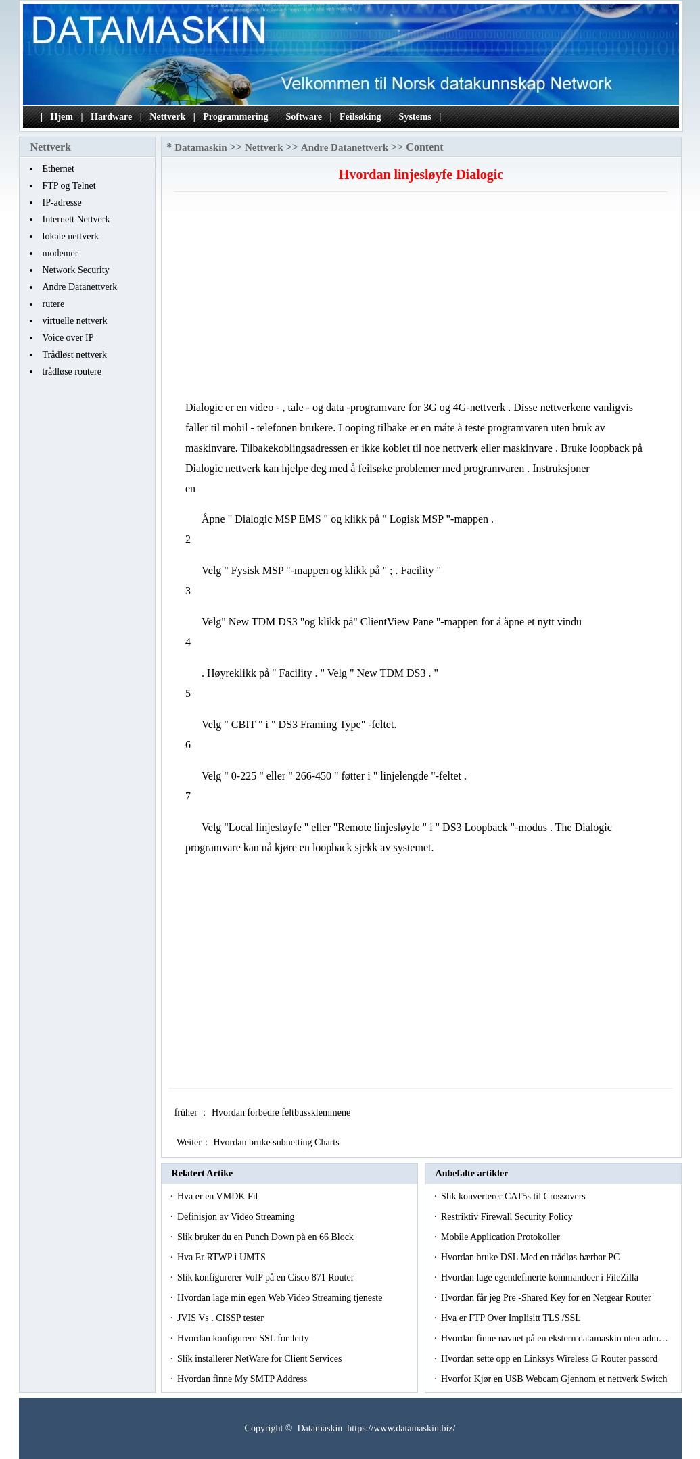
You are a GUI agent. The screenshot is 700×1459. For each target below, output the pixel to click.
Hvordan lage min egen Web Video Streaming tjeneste (281, 1298)
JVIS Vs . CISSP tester (221, 1318)
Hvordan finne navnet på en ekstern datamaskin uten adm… (554, 1338)
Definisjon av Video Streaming (237, 1217)
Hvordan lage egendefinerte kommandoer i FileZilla (540, 1277)
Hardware (111, 117)
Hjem (62, 117)
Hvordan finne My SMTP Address (243, 1379)
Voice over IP (68, 338)
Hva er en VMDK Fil (218, 1196)
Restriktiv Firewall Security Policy (508, 1217)
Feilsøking (360, 117)
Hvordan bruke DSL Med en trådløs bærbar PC (531, 1257)
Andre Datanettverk (80, 287)
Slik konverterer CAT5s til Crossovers (514, 1196)
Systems (415, 117)
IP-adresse (62, 202)
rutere (54, 304)
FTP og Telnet (69, 186)
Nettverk (167, 117)
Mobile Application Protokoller (501, 1237)
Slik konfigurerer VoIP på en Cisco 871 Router (266, 1277)
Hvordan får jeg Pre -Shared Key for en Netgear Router (547, 1298)
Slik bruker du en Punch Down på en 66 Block (266, 1237)
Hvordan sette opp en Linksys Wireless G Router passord (550, 1359)
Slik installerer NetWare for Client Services (260, 1359)
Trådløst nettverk (75, 355)
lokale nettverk (71, 236)
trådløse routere (72, 371)
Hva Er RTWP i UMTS (222, 1257)
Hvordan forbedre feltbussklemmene (282, 1112)
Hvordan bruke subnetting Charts (277, 1142)
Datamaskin (200, 147)
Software (304, 117)
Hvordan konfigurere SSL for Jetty (244, 1338)
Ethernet (58, 169)
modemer (60, 253)
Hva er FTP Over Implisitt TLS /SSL (512, 1318)
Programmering (235, 117)
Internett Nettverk (76, 219)
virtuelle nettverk (75, 321)
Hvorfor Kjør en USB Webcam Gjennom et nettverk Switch (555, 1379)
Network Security (76, 270)
